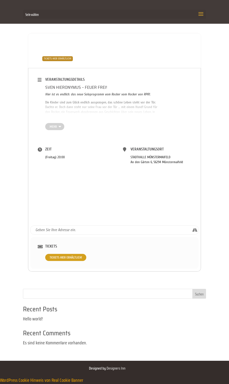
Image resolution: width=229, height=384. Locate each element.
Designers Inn (116, 368)
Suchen (199, 294)
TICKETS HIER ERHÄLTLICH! (66, 257)
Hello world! (33, 318)
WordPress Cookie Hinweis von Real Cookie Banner (41, 380)
